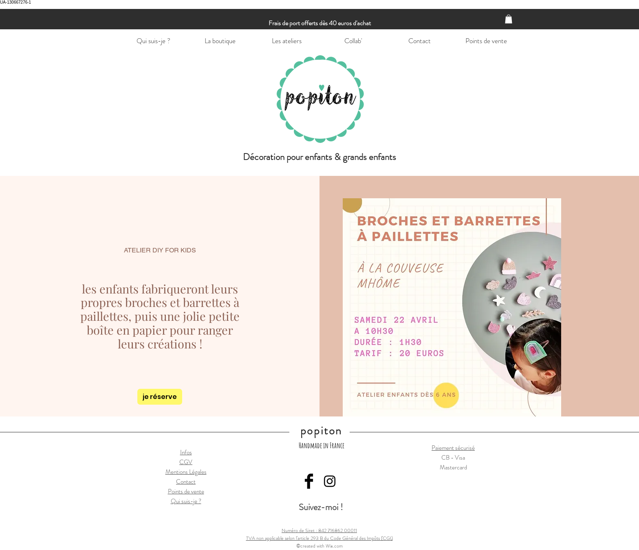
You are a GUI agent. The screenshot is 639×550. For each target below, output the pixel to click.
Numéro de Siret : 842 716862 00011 (319, 530)
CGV (185, 462)
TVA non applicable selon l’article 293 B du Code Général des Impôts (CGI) (319, 538)
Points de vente (186, 491)
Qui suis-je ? (186, 501)
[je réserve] (159, 397)
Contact (186, 481)
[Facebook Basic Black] (309, 481)
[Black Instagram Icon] (329, 481)
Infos (186, 452)
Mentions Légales (186, 471)
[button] (508, 19)
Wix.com (334, 546)
